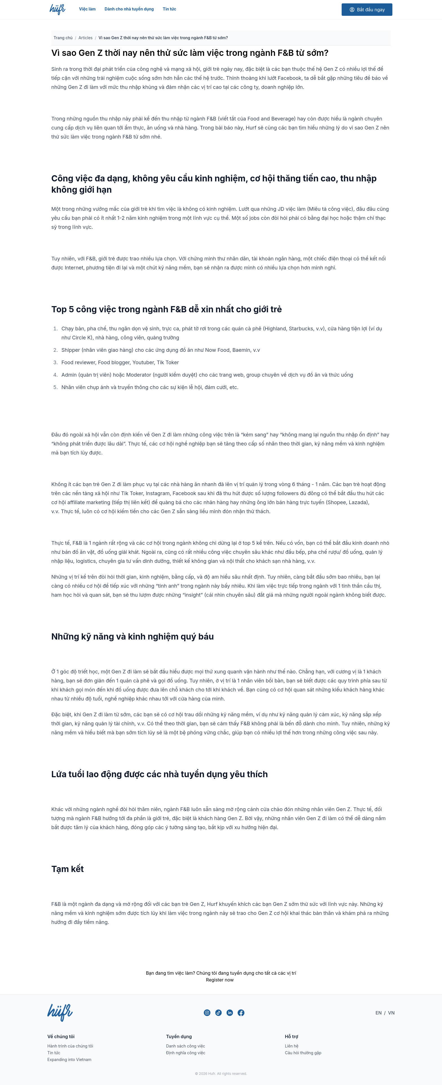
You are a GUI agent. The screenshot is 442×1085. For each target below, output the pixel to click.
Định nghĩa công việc (185, 1052)
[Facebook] (241, 1012)
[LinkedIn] (229, 1012)
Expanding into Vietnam (69, 1059)
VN (391, 1013)
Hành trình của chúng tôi (70, 1046)
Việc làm (87, 8)
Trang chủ (63, 37)
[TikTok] (218, 1012)
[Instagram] (207, 1012)
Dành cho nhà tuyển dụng (129, 8)
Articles (85, 37)
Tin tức (169, 8)
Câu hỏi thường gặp (303, 1052)
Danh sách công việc (185, 1046)
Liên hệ (292, 1046)
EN (378, 1013)
